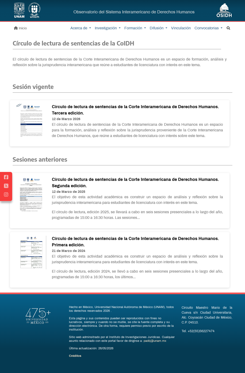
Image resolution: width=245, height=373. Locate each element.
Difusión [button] (157, 28)
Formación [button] (133, 28)
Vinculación (181, 28)
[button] (228, 28)
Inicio (20, 28)
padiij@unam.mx (155, 341)
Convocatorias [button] (207, 28)
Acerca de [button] (79, 28)
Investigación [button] (106, 28)
